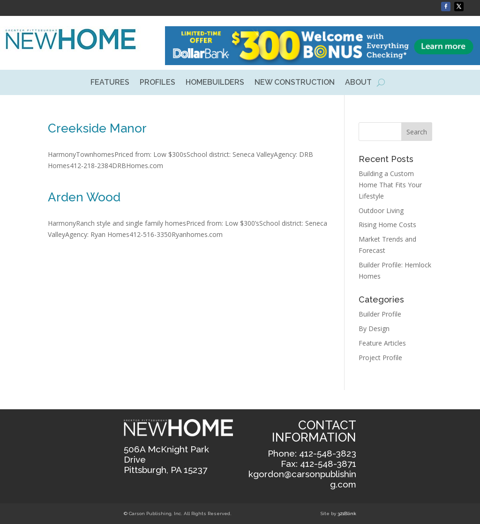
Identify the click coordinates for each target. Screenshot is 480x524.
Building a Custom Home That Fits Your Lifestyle (390, 184)
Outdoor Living (381, 210)
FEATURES (109, 83)
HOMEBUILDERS (215, 83)
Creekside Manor (97, 128)
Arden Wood (84, 197)
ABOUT (358, 83)
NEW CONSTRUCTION (295, 83)
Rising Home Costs (387, 224)
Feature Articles (382, 343)
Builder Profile (380, 314)
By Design (374, 328)
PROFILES (157, 83)
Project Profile (380, 357)
